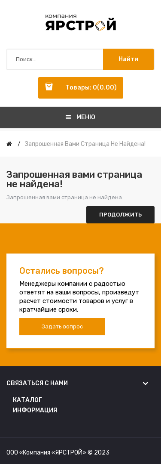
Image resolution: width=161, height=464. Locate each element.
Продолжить (120, 214)
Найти (128, 59)
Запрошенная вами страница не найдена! (85, 144)
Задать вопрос (62, 326)
